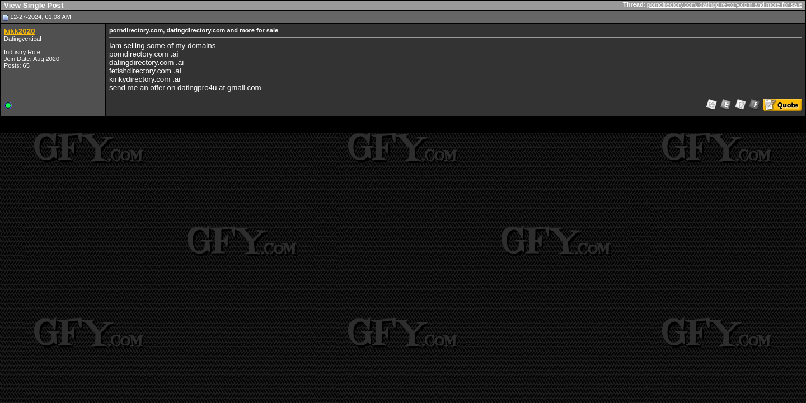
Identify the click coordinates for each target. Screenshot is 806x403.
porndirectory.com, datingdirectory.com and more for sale (724, 4)
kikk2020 (19, 31)
